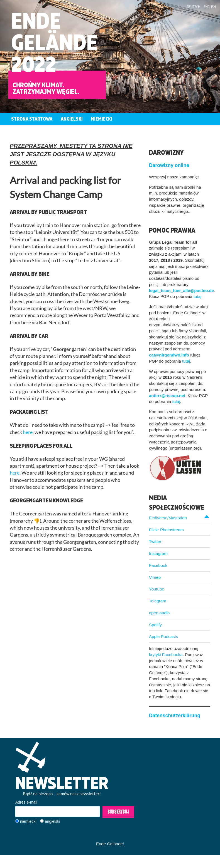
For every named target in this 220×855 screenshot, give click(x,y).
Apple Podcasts (163, 636)
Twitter (155, 541)
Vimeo (155, 577)
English (210, 6)
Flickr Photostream (166, 529)
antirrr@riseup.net (167, 395)
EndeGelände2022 (54, 42)
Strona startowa (31, 119)
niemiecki (28, 821)
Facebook (158, 565)
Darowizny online (169, 165)
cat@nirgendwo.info (169, 355)
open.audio (159, 612)
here (28, 432)
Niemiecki (101, 119)
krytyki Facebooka (166, 654)
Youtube (156, 589)
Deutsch (193, 6)
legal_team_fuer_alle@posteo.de (181, 290)
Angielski (72, 119)
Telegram (157, 601)
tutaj (197, 296)
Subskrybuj (118, 811)
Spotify (155, 624)
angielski (52, 821)
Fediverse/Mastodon (168, 517)
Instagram (158, 553)
